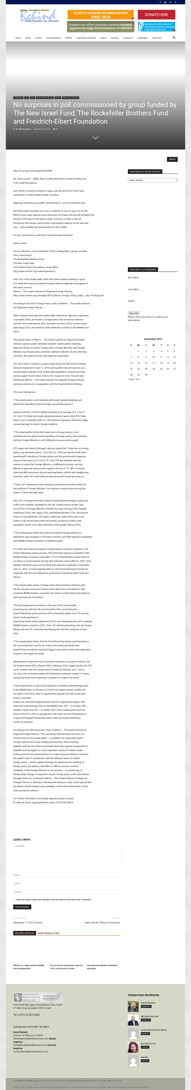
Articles (38, 37)
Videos (103, 37)
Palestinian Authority (86, 37)
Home (18, 37)
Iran (26, 98)
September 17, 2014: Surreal (27, 922)
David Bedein (148, 1002)
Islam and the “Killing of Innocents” (103, 922)
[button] (174, 38)
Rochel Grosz (148, 1043)
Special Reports (53, 37)
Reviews (115, 37)
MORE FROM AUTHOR (48, 933)
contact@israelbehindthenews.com (30, 1051)
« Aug (130, 379)
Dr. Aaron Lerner (23, 129)
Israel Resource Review (45, 98)
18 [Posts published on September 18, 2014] (161, 362)
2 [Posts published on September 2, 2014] (146, 351)
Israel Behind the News (154, 1029)
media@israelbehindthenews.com (30, 1045)
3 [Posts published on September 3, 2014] (153, 351)
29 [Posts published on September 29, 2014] (138, 374)
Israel (32, 98)
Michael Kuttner (150, 1016)
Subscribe (157, 37)
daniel (144, 1057)
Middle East (18, 98)
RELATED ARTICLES (24, 933)
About (28, 37)
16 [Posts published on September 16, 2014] (146, 362)
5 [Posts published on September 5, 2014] (168, 351)
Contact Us (128, 37)
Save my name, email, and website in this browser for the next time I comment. (53, 899)
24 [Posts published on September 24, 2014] (153, 368)
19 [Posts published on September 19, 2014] (168, 362)
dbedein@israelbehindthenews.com (30, 1038)
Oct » (137, 379)
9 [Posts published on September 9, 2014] (146, 357)
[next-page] (20, 975)
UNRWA (68, 37)
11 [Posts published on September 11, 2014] (161, 357)
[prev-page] (15, 975)
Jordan (58, 98)
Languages (143, 37)
